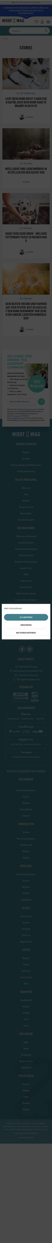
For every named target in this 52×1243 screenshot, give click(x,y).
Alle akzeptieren (26, 617)
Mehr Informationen (13, 609)
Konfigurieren (26, 625)
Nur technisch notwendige (26, 632)
